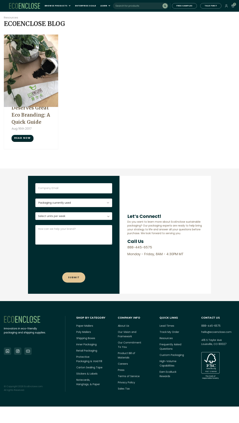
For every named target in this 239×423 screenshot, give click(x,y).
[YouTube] (28, 351)
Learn (105, 6)
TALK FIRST (211, 5)
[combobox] (141, 6)
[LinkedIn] (7, 351)
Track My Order (169, 332)
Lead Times (167, 326)
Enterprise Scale (85, 6)
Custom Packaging (172, 355)
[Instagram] (17, 351)
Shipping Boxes (85, 338)
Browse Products (58, 6)
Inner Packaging (86, 344)
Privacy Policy (126, 382)
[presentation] (74, 257)
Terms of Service (129, 376)
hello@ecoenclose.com (216, 332)
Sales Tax (124, 388)
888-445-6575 (211, 326)
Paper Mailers (84, 326)
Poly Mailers (83, 332)
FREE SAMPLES (184, 5)
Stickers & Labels (87, 373)
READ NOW (22, 138)
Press (121, 370)
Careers (123, 364)
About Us (123, 326)
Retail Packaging (86, 350)
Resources (11, 17)
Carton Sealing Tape (89, 367)
